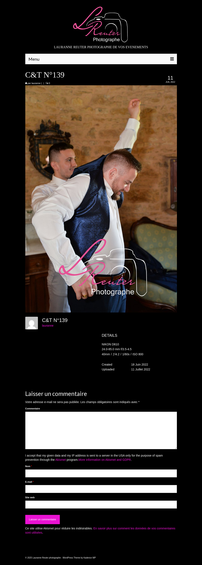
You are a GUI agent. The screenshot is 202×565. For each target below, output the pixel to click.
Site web (30, 497)
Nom (28, 466)
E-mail (29, 482)
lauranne (36, 83)
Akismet (60, 459)
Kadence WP (90, 558)
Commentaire (32, 408)
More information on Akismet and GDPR (104, 459)
